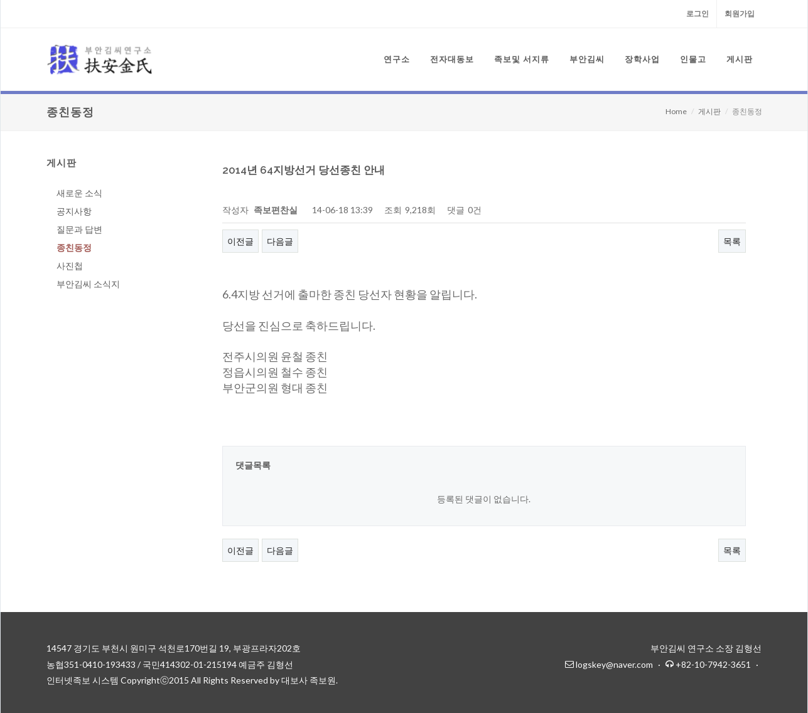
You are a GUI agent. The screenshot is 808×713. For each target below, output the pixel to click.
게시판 (709, 111)
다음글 (280, 241)
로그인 (697, 13)
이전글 (240, 241)
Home (676, 111)
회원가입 (740, 13)
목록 (732, 241)
